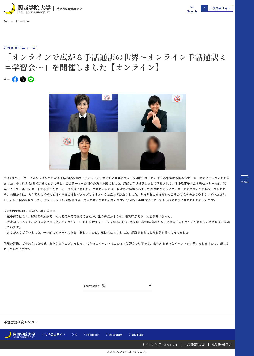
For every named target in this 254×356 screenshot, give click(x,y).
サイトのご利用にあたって (159, 344)
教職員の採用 (220, 344)
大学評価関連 (193, 344)
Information (23, 21)
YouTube (137, 334)
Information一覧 (94, 285)
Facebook (92, 334)
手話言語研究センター (70, 9)
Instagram (115, 334)
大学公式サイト (55, 334)
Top (6, 21)
